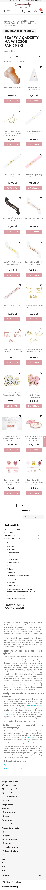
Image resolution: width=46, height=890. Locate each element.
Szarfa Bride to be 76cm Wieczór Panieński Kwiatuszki (12, 306)
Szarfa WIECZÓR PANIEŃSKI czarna (12, 219)
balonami (9, 714)
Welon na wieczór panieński (14, 765)
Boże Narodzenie (12, 559)
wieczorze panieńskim (34, 706)
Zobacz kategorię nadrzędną (19, 31)
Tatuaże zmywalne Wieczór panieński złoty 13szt (34, 306)
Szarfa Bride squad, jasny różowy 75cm (33, 176)
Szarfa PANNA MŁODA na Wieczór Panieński (12, 263)
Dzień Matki (10, 546)
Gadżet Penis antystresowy (12, 87)
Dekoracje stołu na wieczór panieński (19, 596)
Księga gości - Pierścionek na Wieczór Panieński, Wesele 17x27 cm (33, 438)
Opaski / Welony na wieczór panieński (19, 589)
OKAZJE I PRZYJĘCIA (12, 538)
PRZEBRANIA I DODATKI (14, 605)
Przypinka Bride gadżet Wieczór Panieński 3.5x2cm (12, 394)
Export (6, 602)
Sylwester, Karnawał (13, 553)
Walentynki (10, 572)
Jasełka (9, 556)
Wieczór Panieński (12, 585)
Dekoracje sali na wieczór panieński (18, 594)
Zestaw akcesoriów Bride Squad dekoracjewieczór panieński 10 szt (12, 482)
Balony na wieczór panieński (16, 598)
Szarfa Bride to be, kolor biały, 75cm (34, 132)
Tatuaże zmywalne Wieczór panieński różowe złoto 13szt (12, 350)
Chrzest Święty (11, 582)
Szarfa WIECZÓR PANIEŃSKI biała (33, 219)
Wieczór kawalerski (13, 562)
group (16, 886)
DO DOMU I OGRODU (13, 529)
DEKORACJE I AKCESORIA (14, 608)
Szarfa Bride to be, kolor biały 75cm (12, 176)
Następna (26, 510)
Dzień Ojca (10, 543)
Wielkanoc (10, 569)
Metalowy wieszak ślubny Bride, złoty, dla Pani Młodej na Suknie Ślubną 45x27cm (12, 133)
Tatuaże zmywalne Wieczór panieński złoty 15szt (34, 350)
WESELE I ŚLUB (10, 535)
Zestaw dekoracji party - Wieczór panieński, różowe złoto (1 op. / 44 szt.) (12, 438)
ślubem (39, 665)
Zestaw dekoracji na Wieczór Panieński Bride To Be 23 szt (34, 482)
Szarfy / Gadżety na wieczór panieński (21, 591)
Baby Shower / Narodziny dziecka (18, 576)
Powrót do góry (33, 517)
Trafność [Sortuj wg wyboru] (27, 56)
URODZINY (8, 532)
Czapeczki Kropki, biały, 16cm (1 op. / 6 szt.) (33, 88)
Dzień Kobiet (11, 549)
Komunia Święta (12, 579)
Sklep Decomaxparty (27, 737)
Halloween (10, 566)
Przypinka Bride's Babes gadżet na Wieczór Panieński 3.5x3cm (33, 395)
